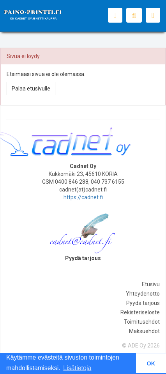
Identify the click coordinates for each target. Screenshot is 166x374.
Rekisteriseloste (140, 312)
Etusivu (151, 284)
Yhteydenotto (143, 294)
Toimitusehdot (142, 322)
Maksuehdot (144, 331)
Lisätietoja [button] (77, 368)
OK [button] (151, 363)
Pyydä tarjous (143, 303)
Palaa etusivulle (31, 88)
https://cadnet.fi (83, 197)
